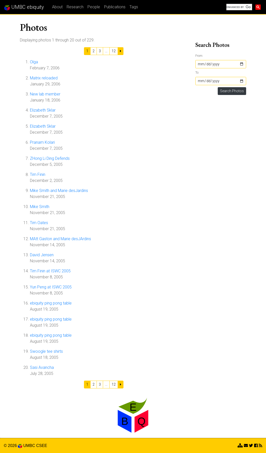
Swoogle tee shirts (46, 351)
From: (199, 56)
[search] (239, 7)
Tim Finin (37, 174)
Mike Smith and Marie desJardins (59, 190)
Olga (34, 62)
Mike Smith (39, 206)
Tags (133, 7)
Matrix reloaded (44, 78)
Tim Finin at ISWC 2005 (50, 271)
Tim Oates (39, 222)
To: (197, 72)
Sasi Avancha (42, 367)
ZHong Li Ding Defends (50, 158)
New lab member (45, 94)
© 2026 (13, 445)
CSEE (41, 445)
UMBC (29, 445)
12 (114, 51)
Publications (114, 7)
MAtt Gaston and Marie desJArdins (60, 238)
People (93, 7)
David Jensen (42, 255)
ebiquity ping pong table (51, 303)
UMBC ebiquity (24, 7)
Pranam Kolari (42, 142)
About (57, 7)
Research (75, 7)
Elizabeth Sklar (43, 110)
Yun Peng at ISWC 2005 (51, 287)
